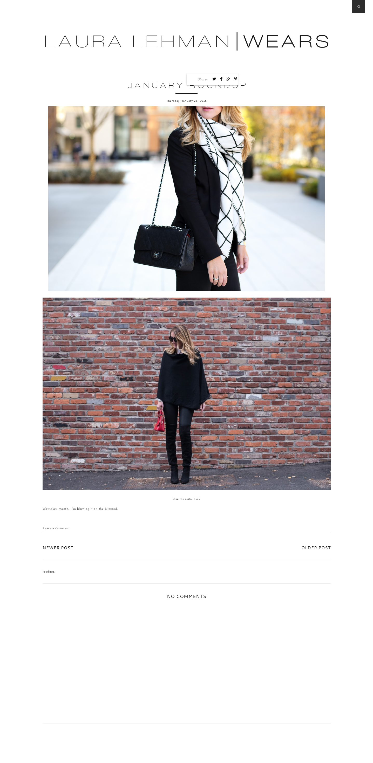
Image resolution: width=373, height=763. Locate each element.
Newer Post (58, 548)
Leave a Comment (56, 528)
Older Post (316, 548)
